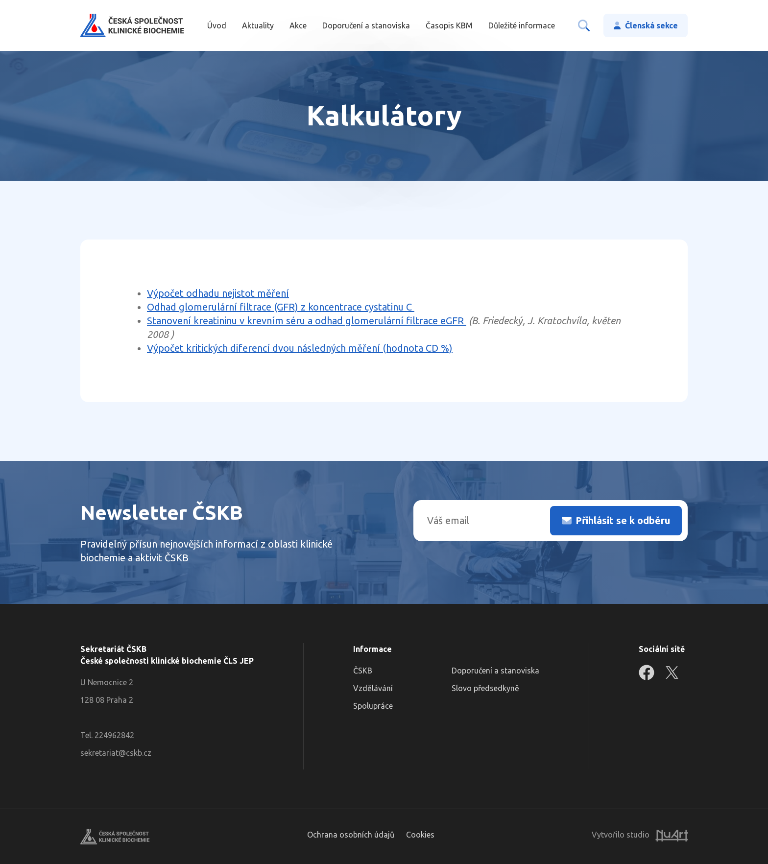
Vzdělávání (373, 688)
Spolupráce (373, 705)
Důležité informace (521, 25)
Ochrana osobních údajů (350, 834)
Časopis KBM (449, 25)
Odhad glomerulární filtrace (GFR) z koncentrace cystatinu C (280, 306)
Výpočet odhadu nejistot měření (218, 293)
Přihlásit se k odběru (623, 520)
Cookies (420, 834)
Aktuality (258, 25)
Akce (298, 25)
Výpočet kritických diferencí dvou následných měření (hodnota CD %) (300, 348)
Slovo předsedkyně (485, 688)
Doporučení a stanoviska (366, 25)
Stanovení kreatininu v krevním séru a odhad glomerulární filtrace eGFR (306, 320)
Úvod (216, 25)
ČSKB (362, 670)
